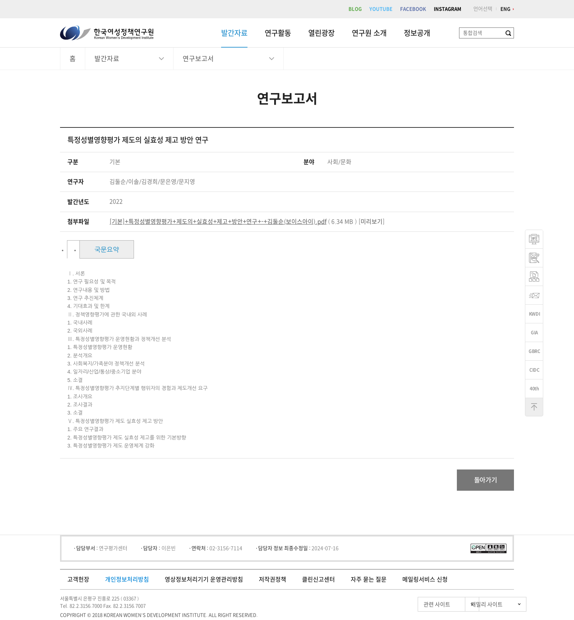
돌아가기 (483, 480)
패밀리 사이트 (473, 605)
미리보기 (372, 221)
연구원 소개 (369, 33)
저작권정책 (272, 580)
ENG (505, 9)
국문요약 (154, 249)
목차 (96, 249)
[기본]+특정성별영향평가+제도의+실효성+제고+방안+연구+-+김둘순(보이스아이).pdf (218, 221)
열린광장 (321, 33)
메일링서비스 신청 (425, 580)
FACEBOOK (413, 9)
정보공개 (417, 33)
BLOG (355, 9)
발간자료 (234, 33)
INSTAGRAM (447, 9)
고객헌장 (78, 580)
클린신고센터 (318, 580)
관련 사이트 (405, 605)
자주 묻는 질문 (369, 580)
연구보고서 (198, 58)
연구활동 (278, 33)
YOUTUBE (380, 9)
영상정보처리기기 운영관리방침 (204, 580)
